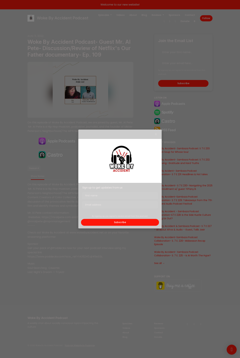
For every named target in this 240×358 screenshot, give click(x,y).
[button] (156, 134)
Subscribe (120, 222)
